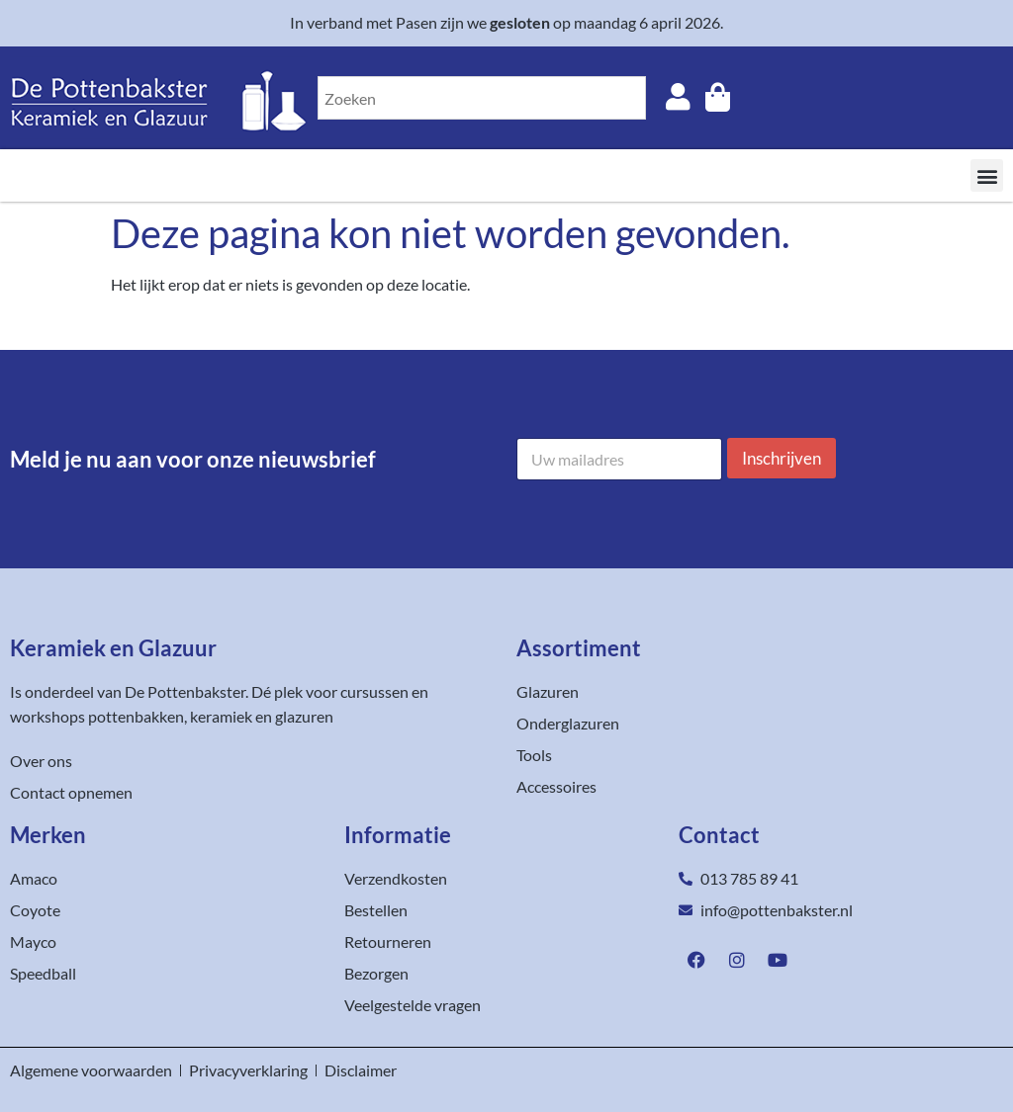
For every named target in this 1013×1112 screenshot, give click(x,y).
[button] (986, 175)
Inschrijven (781, 458)
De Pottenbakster (185, 691)
